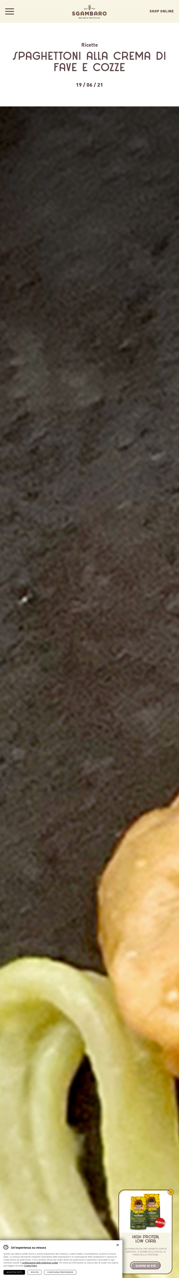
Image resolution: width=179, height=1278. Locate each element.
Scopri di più (146, 1265)
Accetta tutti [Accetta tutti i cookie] (14, 1272)
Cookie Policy (30, 1265)
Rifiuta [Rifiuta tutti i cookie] (35, 1272)
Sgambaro (89, 11)
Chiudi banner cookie (117, 1244)
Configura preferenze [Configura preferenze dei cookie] (60, 1272)
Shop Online (162, 11)
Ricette (89, 44)
